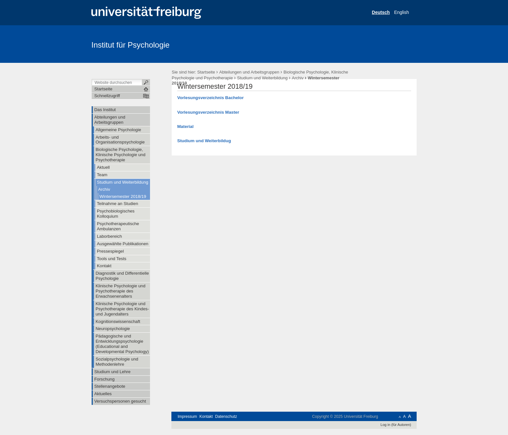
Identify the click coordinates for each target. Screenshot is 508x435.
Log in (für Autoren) (396, 425)
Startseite (206, 72)
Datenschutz (226, 416)
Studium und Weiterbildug (204, 140)
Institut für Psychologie (130, 44)
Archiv (298, 77)
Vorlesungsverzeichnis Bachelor (210, 97)
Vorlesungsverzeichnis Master (208, 112)
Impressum (187, 416)
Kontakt (206, 416)
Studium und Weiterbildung (262, 77)
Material (185, 126)
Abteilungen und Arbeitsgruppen (249, 72)
